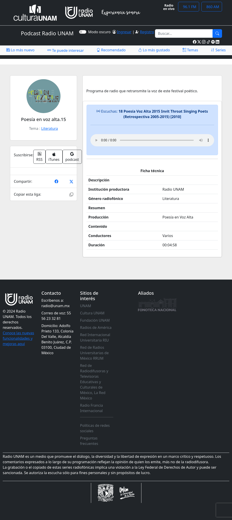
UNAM (85, 305)
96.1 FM (188, 6)
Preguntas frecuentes (89, 441)
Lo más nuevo (20, 49)
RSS (39, 157)
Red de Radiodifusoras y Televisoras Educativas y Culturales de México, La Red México (94, 382)
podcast (72, 157)
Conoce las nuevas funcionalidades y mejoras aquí (18, 338)
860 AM (211, 6)
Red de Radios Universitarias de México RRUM (94, 353)
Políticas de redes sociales (95, 428)
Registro (147, 31)
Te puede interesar (65, 50)
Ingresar (124, 31)
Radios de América (95, 327)
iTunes (54, 157)
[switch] (82, 32)
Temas (190, 49)
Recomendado (111, 49)
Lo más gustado (154, 49)
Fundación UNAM (95, 320)
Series (218, 49)
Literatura (49, 128)
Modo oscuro (100, 31)
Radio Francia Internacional (91, 408)
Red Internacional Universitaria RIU (95, 337)
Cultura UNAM (92, 313)
